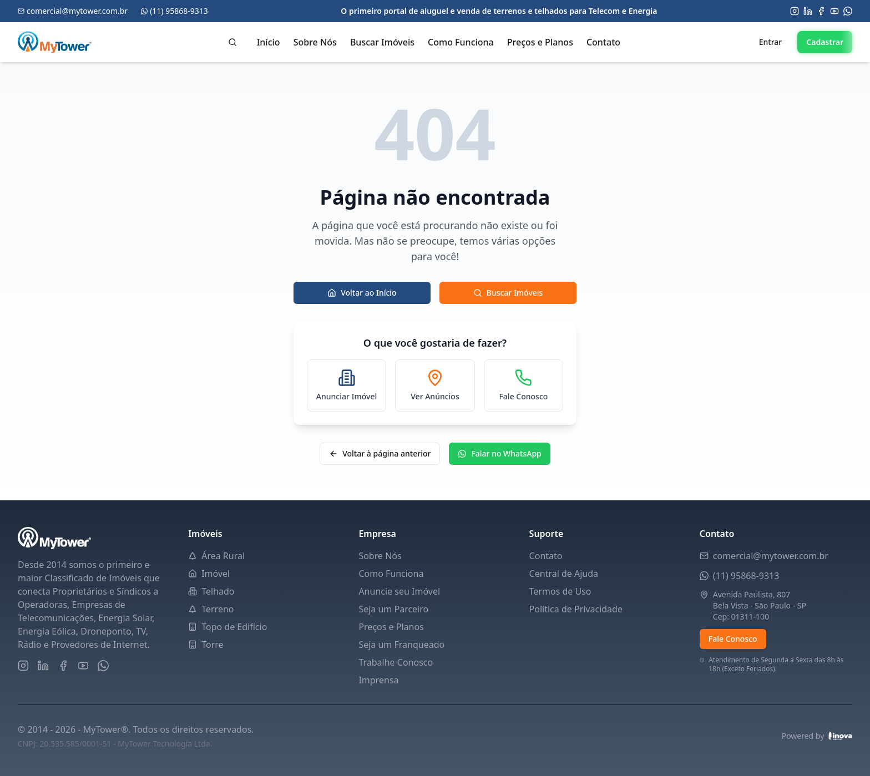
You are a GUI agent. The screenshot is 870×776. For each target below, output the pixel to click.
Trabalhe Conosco (395, 662)
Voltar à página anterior (380, 453)
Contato (603, 42)
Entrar (770, 42)
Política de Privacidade (576, 609)
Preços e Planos (540, 42)
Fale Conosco (733, 638)
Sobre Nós (315, 42)
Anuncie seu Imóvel (399, 591)
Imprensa (378, 680)
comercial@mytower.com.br (770, 556)
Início (268, 42)
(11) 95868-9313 (746, 576)
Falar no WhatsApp (499, 453)
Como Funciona (461, 42)
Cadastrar (824, 42)
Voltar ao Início (362, 292)
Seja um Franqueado (401, 644)
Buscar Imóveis (382, 42)
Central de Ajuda (563, 573)
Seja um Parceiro (393, 609)
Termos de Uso (560, 591)
